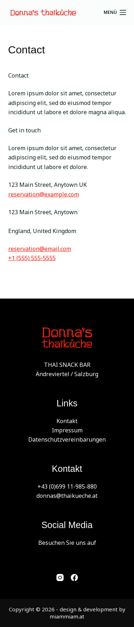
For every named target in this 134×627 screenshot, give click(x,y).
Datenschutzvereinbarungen (67, 439)
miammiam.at (67, 616)
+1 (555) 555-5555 (32, 258)
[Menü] (115, 12)
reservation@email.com (39, 249)
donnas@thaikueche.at (67, 496)
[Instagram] (60, 577)
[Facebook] (74, 577)
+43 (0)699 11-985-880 (67, 486)
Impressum (67, 430)
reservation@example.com (43, 194)
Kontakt (67, 421)
